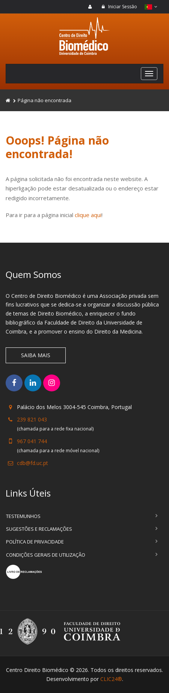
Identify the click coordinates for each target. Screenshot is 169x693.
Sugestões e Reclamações (39, 528)
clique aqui (88, 215)
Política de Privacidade (35, 541)
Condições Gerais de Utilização (45, 554)
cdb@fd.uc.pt (32, 463)
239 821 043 (32, 419)
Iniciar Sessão (119, 6)
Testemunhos (23, 516)
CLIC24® (111, 678)
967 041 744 (32, 441)
